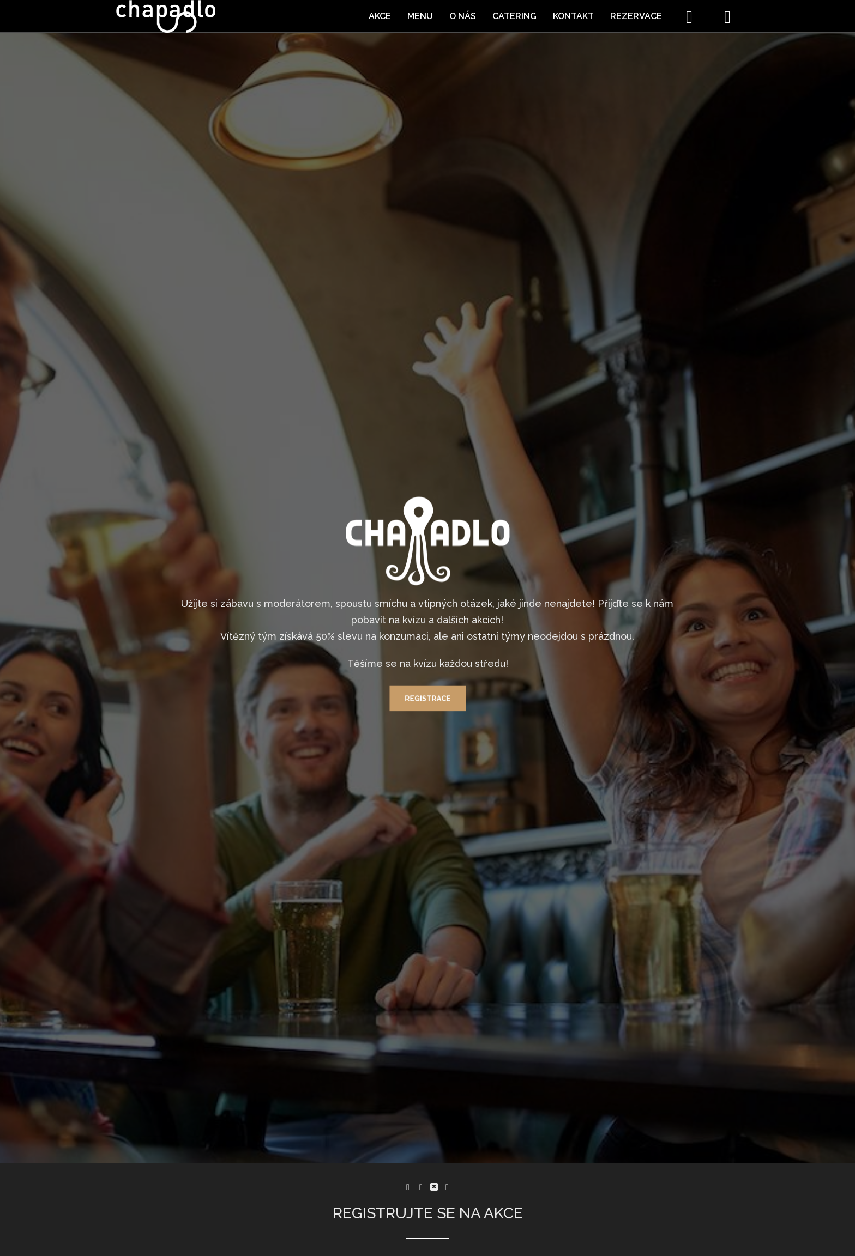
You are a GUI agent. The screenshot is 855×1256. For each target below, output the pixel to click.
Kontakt (573, 16)
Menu (420, 16)
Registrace (427, 701)
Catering (514, 16)
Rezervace (636, 16)
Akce (380, 16)
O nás (462, 16)
